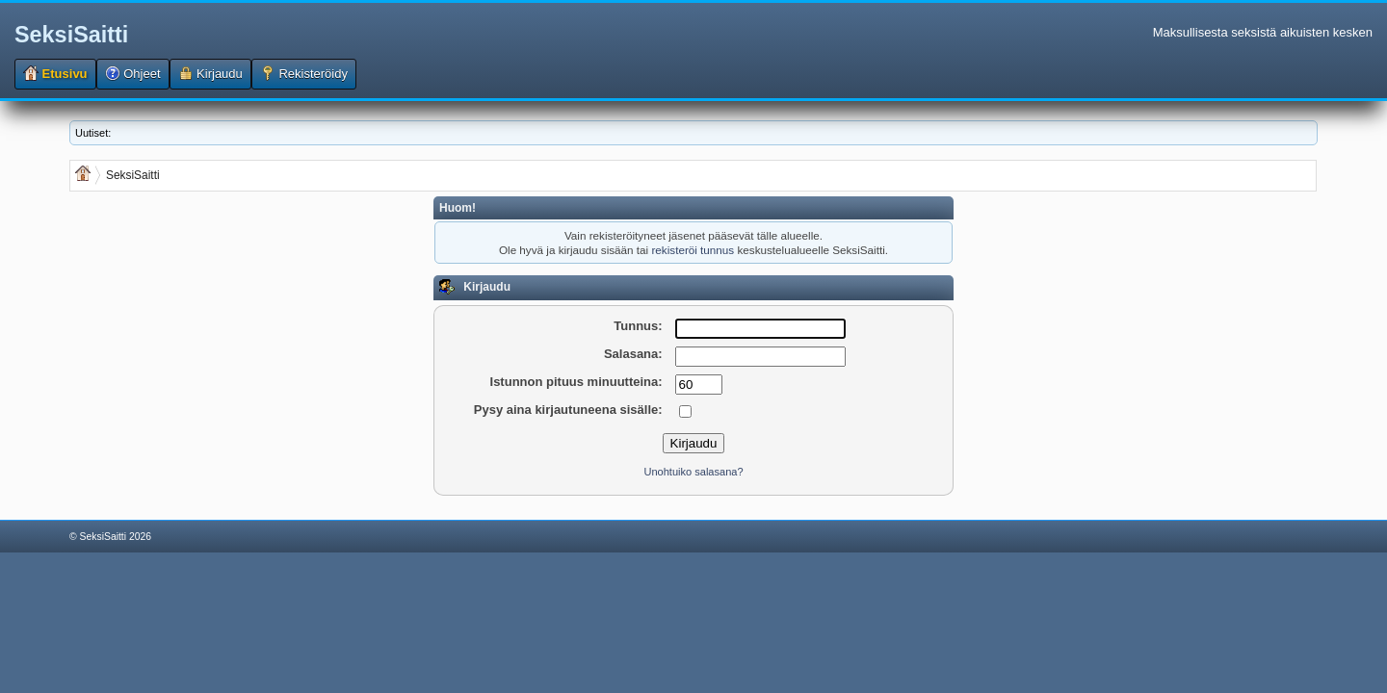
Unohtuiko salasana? (693, 471)
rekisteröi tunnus (692, 250)
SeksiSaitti (71, 34)
